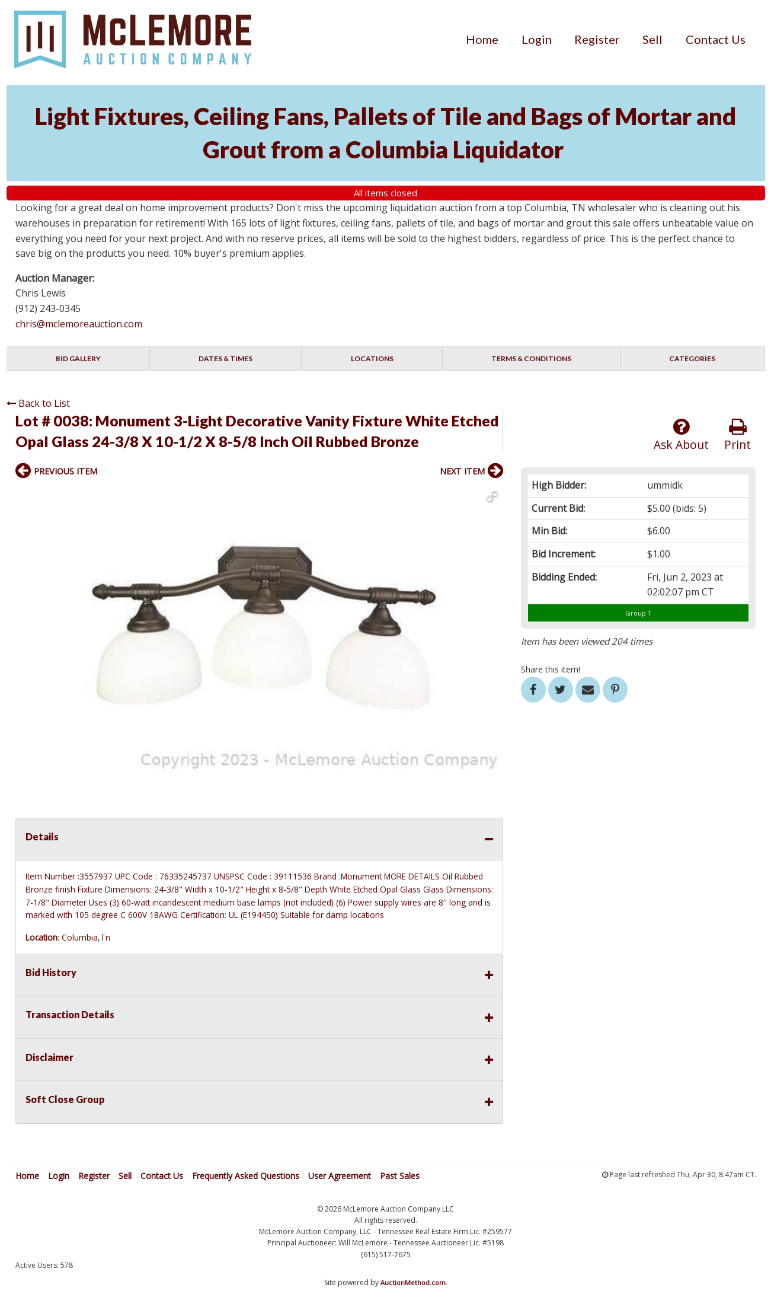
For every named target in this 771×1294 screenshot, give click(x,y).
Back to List (38, 403)
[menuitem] (482, 39)
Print (737, 434)
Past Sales (400, 1175)
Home (482, 39)
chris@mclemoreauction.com (78, 323)
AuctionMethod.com (413, 1282)
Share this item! (550, 669)
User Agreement (339, 1175)
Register (597, 39)
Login (537, 39)
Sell (652, 39)
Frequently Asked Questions (245, 1175)
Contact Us (716, 39)
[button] (492, 496)
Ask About (681, 434)
